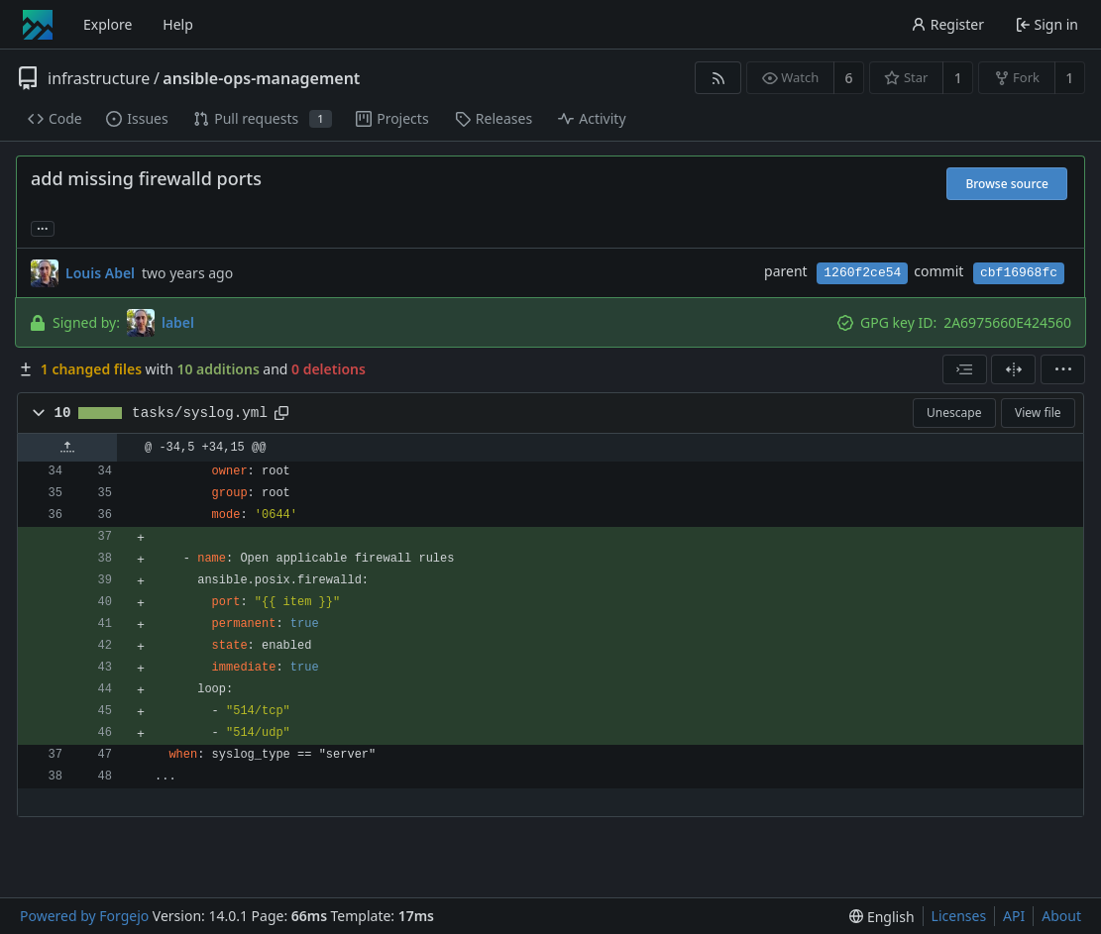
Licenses (959, 915)
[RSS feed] (718, 77)
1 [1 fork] (1069, 77)
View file (1037, 412)
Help (178, 24)
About (1061, 915)
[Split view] (1013, 369)
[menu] (1063, 369)
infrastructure (99, 78)
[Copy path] (281, 413)
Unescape (954, 412)
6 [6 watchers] (849, 77)
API (1014, 915)
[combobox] (964, 369)
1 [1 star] (958, 77)
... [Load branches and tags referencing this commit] (43, 227)
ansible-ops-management (261, 78)
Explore (107, 24)
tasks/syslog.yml (200, 413)
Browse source (1006, 183)
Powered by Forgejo (84, 915)
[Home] (37, 25)
